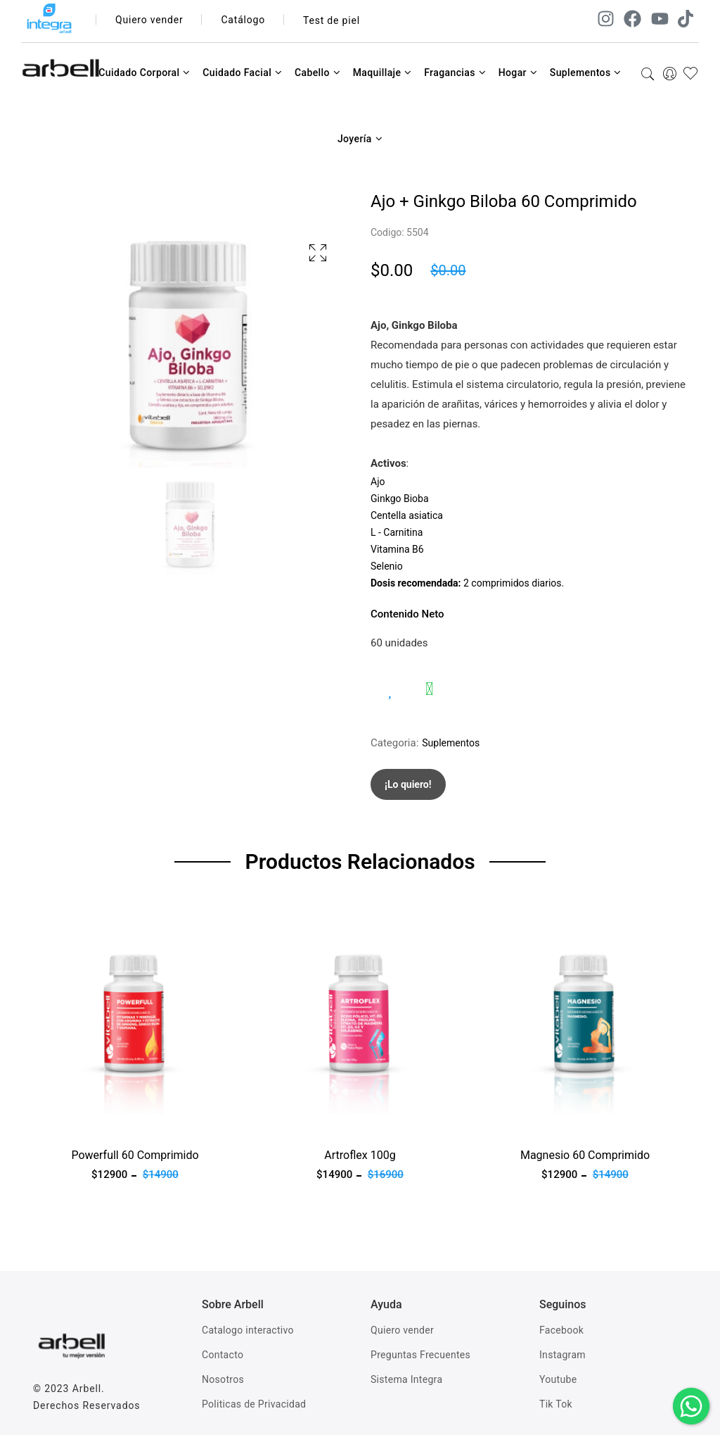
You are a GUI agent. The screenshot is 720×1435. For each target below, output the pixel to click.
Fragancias (455, 72)
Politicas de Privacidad (254, 1404)
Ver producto (63, 1122)
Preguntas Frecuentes (420, 1354)
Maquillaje (382, 72)
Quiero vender (149, 20)
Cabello (317, 72)
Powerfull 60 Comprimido (134, 1155)
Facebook (561, 1330)
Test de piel (331, 20)
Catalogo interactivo (248, 1330)
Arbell (86, 1388)
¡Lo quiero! (408, 784)
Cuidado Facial (242, 72)
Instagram (562, 1354)
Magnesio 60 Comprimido (585, 1155)
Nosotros (223, 1379)
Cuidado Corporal (144, 72)
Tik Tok (555, 1404)
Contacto (222, 1354)
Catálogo (243, 20)
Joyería (360, 138)
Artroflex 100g (359, 1155)
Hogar (518, 72)
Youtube (558, 1379)
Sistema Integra (406, 1379)
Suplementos (586, 72)
